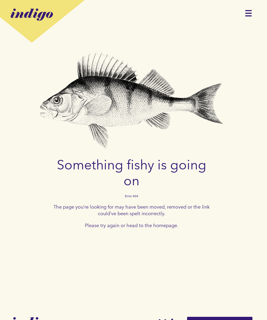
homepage (165, 225)
